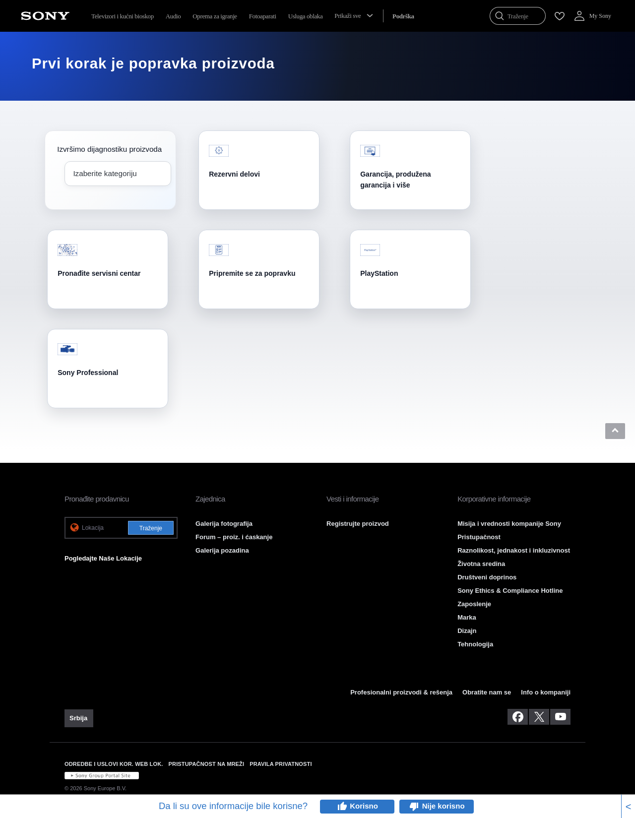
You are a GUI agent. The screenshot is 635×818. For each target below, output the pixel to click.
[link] (78, 718)
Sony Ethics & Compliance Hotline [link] (510, 590)
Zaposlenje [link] (474, 604)
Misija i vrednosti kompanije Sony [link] (509, 523)
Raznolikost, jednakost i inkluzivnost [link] (513, 550)
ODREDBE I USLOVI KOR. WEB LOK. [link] (113, 764)
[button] (615, 431)
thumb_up (342, 806)
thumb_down (414, 806)
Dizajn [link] (466, 630)
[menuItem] (403, 16)
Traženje (150, 528)
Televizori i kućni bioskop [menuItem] (122, 16)
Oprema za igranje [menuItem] (214, 16)
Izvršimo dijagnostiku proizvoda (109, 149)
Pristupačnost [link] (479, 537)
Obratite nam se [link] (486, 692)
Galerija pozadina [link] (222, 550)
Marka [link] (466, 617)
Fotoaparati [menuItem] (262, 16)
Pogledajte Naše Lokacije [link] (103, 558)
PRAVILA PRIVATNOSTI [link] (281, 764)
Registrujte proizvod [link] (357, 523)
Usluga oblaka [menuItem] (305, 16)
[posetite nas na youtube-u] (560, 717)
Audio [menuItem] (173, 16)
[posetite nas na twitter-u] (539, 717)
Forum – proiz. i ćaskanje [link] (233, 537)
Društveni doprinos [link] (486, 577)
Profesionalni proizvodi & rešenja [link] (401, 692)
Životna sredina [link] (481, 563)
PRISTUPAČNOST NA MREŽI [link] (207, 764)
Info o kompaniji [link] (546, 692)
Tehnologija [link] (475, 644)
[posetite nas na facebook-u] (518, 717)
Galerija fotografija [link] (224, 523)
